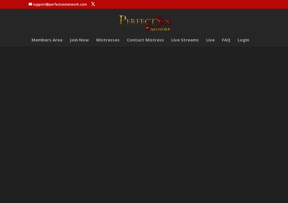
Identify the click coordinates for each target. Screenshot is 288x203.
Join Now (79, 40)
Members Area (47, 40)
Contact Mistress (145, 40)
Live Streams (185, 40)
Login (243, 40)
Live (210, 40)
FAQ (226, 40)
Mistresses (108, 40)
